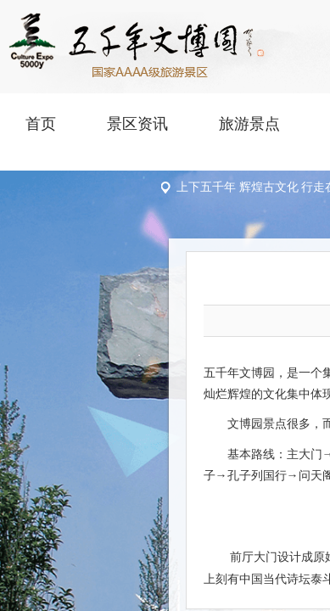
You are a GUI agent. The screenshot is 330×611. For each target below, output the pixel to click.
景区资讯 (137, 123)
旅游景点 (249, 123)
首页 (40, 123)
